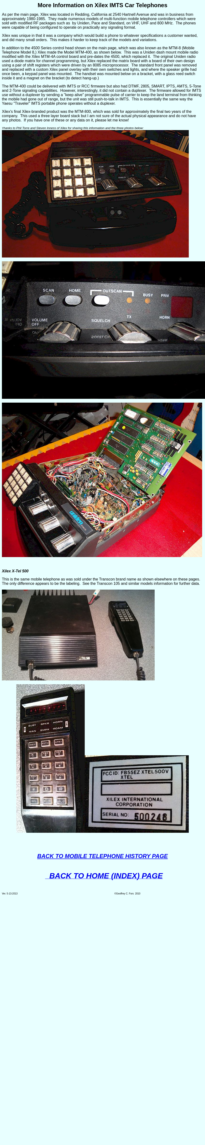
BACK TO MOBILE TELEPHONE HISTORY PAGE (102, 856)
